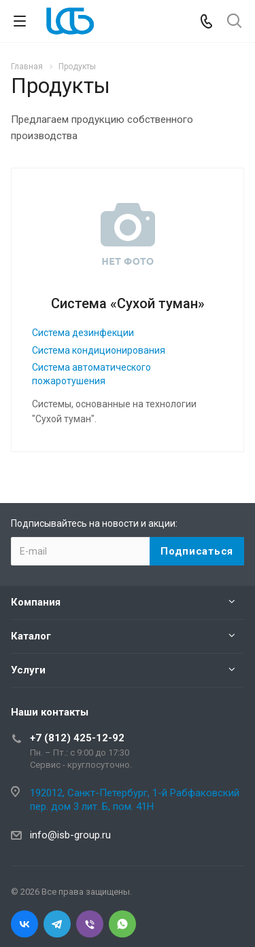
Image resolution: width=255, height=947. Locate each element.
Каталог (31, 636)
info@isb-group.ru (70, 835)
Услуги (28, 670)
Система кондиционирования (98, 350)
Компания (36, 602)
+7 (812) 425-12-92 (77, 738)
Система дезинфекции (83, 332)
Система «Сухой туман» (128, 303)
